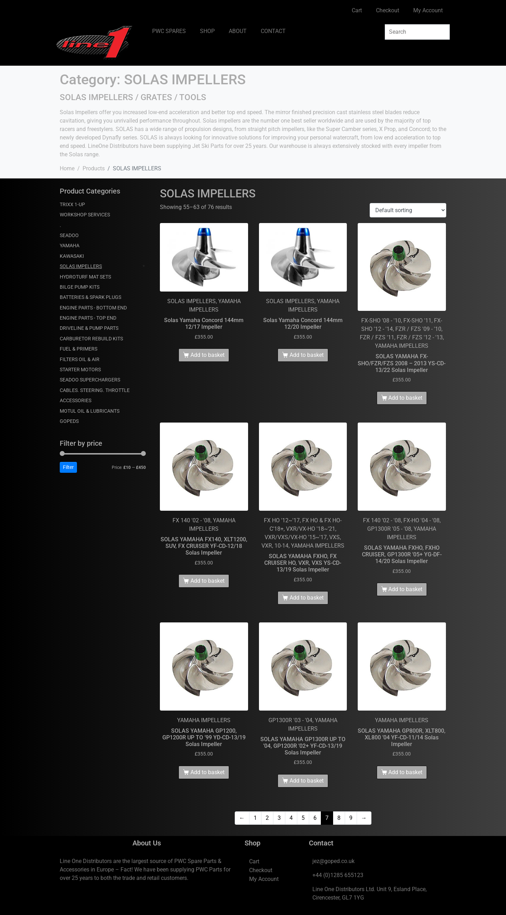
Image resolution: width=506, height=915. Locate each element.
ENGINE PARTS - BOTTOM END (93, 308)
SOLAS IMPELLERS (81, 266)
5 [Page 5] (303, 818)
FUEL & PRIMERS (78, 349)
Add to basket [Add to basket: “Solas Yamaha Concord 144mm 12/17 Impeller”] (207, 355)
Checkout (387, 10)
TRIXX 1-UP (72, 204)
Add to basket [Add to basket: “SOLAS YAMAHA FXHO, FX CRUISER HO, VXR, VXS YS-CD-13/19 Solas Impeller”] (307, 597)
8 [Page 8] (338, 818)
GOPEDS (69, 421)
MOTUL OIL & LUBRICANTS (89, 411)
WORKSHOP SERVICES (85, 214)
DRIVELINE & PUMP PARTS (89, 328)
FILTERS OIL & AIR (79, 359)
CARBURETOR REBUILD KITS (91, 338)
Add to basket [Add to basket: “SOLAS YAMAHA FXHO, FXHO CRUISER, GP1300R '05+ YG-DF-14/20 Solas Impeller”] (405, 589)
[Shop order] (408, 210)
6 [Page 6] (315, 818)
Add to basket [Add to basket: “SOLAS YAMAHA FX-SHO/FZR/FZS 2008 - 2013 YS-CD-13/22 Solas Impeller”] (405, 397)
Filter (68, 467)
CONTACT (273, 31)
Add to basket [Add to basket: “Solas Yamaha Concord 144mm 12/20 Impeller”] (307, 355)
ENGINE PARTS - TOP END (88, 318)
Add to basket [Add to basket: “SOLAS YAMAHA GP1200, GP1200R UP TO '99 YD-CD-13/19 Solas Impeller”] (207, 772)
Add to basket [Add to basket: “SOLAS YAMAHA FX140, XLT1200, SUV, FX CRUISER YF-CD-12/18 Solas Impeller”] (207, 580)
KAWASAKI (72, 256)
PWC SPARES (169, 31)
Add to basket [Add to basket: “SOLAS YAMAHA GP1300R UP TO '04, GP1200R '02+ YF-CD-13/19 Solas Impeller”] (307, 780)
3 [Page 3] (279, 818)
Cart (357, 10)
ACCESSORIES (75, 400)
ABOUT (238, 31)
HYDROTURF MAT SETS (85, 277)
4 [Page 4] (291, 818)
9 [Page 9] (350, 818)
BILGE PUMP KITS (79, 287)
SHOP (207, 31)
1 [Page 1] (255, 818)
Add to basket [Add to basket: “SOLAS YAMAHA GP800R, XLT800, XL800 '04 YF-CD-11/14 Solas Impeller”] (405, 772)
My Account (428, 10)
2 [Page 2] (267, 818)
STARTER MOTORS (80, 369)
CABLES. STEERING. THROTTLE (95, 390)
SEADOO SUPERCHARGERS (90, 380)
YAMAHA (69, 245)
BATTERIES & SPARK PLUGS (90, 297)
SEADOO (69, 235)
